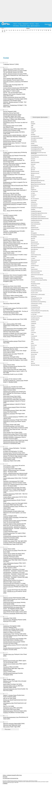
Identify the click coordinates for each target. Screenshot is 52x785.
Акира (4, 95)
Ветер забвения (7, 171)
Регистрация (48, 24)
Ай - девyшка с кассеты (9, 89)
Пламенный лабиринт (8, 401)
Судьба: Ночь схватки (8, 541)
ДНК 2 (4, 257)
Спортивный (34, 336)
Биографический (35, 136)
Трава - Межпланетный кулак (10, 566)
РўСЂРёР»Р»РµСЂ (35, 300)
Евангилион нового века (9, 279)
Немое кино (34, 256)
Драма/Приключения (36, 182)
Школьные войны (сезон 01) (10, 685)
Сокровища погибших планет (10, 506)
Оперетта (33, 263)
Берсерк (5, 121)
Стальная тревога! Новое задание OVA (13, 523)
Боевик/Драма (34, 145)
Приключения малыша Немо (10, 442)
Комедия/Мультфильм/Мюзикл (38, 216)
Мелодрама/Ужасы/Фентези (37, 234)
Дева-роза (6, 242)
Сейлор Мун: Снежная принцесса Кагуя (13, 484)
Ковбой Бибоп (6, 325)
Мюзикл (33, 252)
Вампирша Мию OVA (8, 155)
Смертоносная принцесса (9, 500)
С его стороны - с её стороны (10, 465)
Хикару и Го (6, 632)
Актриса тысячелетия (8, 97)
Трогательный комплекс (9, 585)
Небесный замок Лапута (9, 371)
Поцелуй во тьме (7, 429)
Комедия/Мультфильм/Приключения (39, 218)
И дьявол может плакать (9, 308)
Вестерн (33, 160)
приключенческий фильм (37, 274)
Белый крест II (7, 119)
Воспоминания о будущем (10, 202)
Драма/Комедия (35, 178)
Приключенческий (35, 272)
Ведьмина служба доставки (10, 166)
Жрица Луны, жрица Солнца (10, 297)
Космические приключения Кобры (12, 330)
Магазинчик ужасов (8, 347)
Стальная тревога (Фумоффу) (11, 517)
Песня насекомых (7, 397)
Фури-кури (6, 621)
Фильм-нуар (34, 354)
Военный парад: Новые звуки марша (12, 177)
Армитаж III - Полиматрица (10, 105)
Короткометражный (35, 224)
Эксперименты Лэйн (8, 703)
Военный (33, 164)
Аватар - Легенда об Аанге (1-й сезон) (13, 70)
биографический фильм (37, 138)
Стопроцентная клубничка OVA (11, 536)
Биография (33, 140)
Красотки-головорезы (8, 335)
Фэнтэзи (33, 359)
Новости (15, 23)
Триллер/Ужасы (35, 339)
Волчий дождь (7, 195)
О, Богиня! (6, 379)
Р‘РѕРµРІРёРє (34, 305)
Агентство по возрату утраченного (12, 81)
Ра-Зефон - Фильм (8, 448)
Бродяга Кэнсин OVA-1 (9, 143)
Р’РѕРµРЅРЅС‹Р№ (35, 307)
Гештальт (5, 221)
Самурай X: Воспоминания (10, 481)
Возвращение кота (8, 182)
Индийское (33, 189)
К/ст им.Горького (35, 198)
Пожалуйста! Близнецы (9, 420)
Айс (4, 92)
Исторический (34, 191)
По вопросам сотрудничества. (10, 778)
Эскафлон (5, 712)
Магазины (32, 23)
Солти (4, 509)
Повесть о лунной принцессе (10, 416)
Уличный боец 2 (7, 610)
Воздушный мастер (8, 188)
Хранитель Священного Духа (10, 638)
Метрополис (6, 357)
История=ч (33, 195)
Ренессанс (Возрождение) (10, 454)
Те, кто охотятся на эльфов (10, 550)
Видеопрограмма (35, 162)
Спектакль (33, 332)
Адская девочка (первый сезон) (11, 88)
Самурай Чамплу (7, 482)
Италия (32, 196)
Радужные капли (7, 453)
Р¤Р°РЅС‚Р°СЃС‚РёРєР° (37, 316)
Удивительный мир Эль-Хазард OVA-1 (13, 607)
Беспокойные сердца (8, 122)
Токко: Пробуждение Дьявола (10, 563)
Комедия (33, 123)
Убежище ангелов (7, 597)
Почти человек (7, 432)
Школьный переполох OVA (10, 689)
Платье (5, 412)
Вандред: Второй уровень (9, 160)
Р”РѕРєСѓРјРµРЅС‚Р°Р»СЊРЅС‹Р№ (39, 310)
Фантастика (34, 345)
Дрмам (32, 187)
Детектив (33, 167)
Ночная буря (6, 374)
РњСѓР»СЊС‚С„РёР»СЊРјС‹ (38, 294)
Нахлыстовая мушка (8, 369)
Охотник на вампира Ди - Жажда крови (13, 380)
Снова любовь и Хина (8, 503)
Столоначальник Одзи (9, 533)
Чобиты (5, 671)
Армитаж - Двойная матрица (10, 102)
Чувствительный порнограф (10, 673)
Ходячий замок (7, 633)
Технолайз (6, 556)
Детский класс (7, 251)
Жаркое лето (6, 286)
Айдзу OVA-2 (6, 91)
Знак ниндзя (6, 303)
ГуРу (13, 782)
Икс (4, 309)
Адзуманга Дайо (7, 84)
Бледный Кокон (7, 125)
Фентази (33, 347)
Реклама (33, 281)
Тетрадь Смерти (7, 555)
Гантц (4, 217)
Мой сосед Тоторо (8, 360)
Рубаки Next (6, 460)
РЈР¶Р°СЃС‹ (34, 285)
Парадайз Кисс (7, 386)
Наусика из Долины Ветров (10, 366)
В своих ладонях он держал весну (12, 152)
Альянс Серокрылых (8, 99)
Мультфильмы (34, 249)
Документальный (35, 173)
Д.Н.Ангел (5, 239)
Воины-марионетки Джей (9, 190)
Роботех (5, 456)
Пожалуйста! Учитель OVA (10, 421)
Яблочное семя (7, 725)
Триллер (33, 338)
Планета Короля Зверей (9, 407)
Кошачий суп (6, 333)
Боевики (33, 158)
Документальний (35, 171)
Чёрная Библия (7, 668)
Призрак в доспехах (8, 435)
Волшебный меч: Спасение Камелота (13, 199)
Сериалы (33, 327)
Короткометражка (35, 222)
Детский (33, 169)
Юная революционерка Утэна (11, 717)
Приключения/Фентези (36, 271)
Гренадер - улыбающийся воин (11, 231)
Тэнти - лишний (7, 589)
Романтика (33, 296)
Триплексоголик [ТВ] (8, 583)
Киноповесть (34, 205)
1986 (32, 125)
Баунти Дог (6, 113)
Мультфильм (34, 245)
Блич (4, 127)
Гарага (5, 218)
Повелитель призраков (9, 413)
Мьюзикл (33, 251)
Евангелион (6, 275)
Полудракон (6, 424)
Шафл (4, 679)
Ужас (32, 341)
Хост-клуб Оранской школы (10, 635)
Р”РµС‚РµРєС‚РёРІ (35, 312)
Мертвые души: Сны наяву (10, 353)
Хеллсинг (5, 627)
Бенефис (33, 134)
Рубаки (5, 459)
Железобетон (6, 295)
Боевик (32, 143)
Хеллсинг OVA (7, 629)
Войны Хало (6, 193)
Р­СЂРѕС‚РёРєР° (35, 319)
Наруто (5, 364)
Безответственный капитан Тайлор (12, 114)
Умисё (4, 611)
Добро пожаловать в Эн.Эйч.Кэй (11, 259)
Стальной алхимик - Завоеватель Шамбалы (14, 527)
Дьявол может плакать (9, 270)
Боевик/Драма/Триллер (36, 147)
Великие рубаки (7, 169)
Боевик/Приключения (36, 150)
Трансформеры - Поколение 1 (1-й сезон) (14, 569)
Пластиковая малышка (9, 410)
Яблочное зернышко (8, 723)
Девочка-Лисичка (7, 246)
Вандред (5, 158)
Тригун (5, 578)
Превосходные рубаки (9, 434)
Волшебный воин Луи (8, 198)
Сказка (32, 330)
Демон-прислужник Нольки (10, 248)
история (33, 193)
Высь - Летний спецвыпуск (10, 207)
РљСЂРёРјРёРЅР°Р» (36, 289)
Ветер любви (6, 172)
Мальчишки (6, 349)
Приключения (34, 269)
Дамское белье (7, 240)
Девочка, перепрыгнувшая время (11, 243)
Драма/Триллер (34, 186)
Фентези (33, 348)
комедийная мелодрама (37, 207)
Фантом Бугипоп (7, 619)
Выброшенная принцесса (9, 204)
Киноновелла (34, 204)
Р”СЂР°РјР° (34, 314)
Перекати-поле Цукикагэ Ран (10, 391)
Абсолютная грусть (8, 69)
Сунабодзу (6, 542)
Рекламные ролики (35, 283)
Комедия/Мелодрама (36, 211)
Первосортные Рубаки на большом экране (14, 388)
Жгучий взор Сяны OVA (9, 290)
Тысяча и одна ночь (8, 586)
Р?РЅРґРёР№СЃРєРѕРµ (37, 278)
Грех (4, 234)
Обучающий (34, 262)
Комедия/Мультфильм (36, 214)
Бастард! (5, 111)
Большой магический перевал (11, 132)
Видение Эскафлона (8, 174)
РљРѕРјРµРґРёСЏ (35, 287)
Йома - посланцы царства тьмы (11, 319)
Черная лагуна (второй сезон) (11, 660)
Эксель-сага (6, 700)
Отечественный (34, 265)
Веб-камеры (16, 25)
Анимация (33, 130)
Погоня (32, 267)
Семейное (33, 321)
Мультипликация (35, 243)
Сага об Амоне (7, 468)
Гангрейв (5, 215)
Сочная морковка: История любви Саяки (13, 511)
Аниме (32, 132)
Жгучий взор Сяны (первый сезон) (12, 287)
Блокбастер (34, 141)
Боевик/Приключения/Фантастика (39, 155)
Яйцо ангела (6, 726)
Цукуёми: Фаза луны (8, 654)
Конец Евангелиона (8, 328)
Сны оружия (6, 504)
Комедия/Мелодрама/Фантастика (39, 213)
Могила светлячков (8, 358)
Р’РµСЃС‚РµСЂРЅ (35, 309)
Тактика (5, 549)
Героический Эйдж (8, 220)
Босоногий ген (7, 139)
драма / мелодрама (35, 176)
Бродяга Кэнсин (7, 141)
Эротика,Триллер (35, 365)
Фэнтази (33, 356)
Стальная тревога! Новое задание (12, 520)
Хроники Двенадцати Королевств (11, 648)
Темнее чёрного (7, 553)
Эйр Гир (5, 698)
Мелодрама (34, 233)
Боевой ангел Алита (8, 128)
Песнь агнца (6, 396)
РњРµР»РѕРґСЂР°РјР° (36, 290)
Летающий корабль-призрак (10, 341)
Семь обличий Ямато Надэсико (11, 487)
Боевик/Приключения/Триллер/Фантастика (38, 153)
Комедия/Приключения (36, 220)
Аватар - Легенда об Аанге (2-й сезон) (13, 73)
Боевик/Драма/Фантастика (37, 149)
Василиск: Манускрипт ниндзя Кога (12, 163)
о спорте (33, 258)
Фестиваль (33, 350)
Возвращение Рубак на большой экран (13, 185)
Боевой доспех (7, 130)
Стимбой (5, 531)
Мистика (33, 238)
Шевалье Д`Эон (7, 681)
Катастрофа (34, 200)
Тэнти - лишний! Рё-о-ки (9, 591)
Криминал (33, 225)
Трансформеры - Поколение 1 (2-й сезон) (14, 572)
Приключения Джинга (8, 440)
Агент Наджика (7, 78)
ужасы (32, 343)
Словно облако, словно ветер (10, 497)
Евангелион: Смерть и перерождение (13, 276)
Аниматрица (6, 100)
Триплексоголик (7, 580)
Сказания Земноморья (9, 493)
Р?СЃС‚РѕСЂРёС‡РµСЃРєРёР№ (39, 280)
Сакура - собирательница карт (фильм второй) (15, 473)
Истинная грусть (7, 314)
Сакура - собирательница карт (11, 470)
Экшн (32, 361)
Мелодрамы (34, 236)
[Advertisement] (26, 11)
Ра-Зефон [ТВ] (7, 451)
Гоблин (32, 166)
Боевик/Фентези (35, 157)
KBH (32, 127)
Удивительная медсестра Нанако (11, 602)
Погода (20, 23)
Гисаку (5, 226)
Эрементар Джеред (8, 711)
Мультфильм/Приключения (37, 247)
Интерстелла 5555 (8, 311)
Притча (32, 276)
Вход (50, 25)
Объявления (23, 25)
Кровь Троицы (7, 336)
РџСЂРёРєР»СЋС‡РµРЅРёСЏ (38, 301)
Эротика (33, 363)
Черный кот (6, 667)
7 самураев (6, 64)
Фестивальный (34, 352)
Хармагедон (6, 626)
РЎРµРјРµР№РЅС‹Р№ (36, 298)
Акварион (5, 94)
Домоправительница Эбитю (10, 265)
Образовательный (35, 260)
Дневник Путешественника (10, 254)
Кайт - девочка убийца (9, 324)
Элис (4, 706)
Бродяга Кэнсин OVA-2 (9, 146)
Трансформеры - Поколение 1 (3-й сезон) (14, 575)
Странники (6, 539)
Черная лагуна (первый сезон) (11, 663)
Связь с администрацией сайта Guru (12, 775)
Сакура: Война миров (8, 478)
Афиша (37, 23)
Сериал (33, 325)
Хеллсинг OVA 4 (7, 630)
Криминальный (34, 227)
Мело (32, 231)
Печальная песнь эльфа (9, 399)
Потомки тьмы (7, 427)
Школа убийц (6, 684)
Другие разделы (35, 25)
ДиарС (5, 253)
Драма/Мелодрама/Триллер (37, 180)
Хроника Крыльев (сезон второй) (11, 641)
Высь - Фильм (6, 210)
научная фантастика (36, 254)
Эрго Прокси (6, 709)
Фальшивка (6, 618)
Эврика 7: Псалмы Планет (10, 695)
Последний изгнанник (8, 426)
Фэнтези (33, 357)
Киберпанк (33, 202)
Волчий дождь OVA (8, 196)
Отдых (28, 25)
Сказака (33, 328)
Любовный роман (35, 229)
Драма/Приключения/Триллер (38, 184)
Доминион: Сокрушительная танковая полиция (15, 262)
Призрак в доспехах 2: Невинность (12, 437)
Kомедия (33, 129)
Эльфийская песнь (8, 707)
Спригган (5, 515)
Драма (32, 121)
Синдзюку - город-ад (8, 490)
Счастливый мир (7, 544)
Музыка (33, 240)
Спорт (32, 334)
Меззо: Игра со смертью (9, 350)
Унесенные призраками (9, 613)
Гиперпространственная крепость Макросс (14, 223)
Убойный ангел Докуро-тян (10, 599)
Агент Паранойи (7, 80)
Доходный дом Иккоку (8, 268)
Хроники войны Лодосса (9, 645)
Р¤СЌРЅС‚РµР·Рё (35, 318)
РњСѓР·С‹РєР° (34, 292)
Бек (4, 117)
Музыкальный (34, 242)
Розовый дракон (7, 457)
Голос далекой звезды (9, 228)
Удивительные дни (8, 605)
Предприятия (25, 23)
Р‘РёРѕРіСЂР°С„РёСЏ (36, 303)
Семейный (33, 323)
